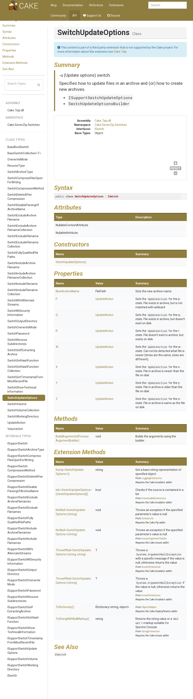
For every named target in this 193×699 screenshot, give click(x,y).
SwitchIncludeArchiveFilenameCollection (21, 275)
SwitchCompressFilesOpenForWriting (25, 180)
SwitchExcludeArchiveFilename (21, 217)
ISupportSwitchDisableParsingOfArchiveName (23, 489)
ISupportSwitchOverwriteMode (23, 582)
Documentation (73, 5)
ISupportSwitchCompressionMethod (21, 468)
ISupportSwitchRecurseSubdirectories (22, 599)
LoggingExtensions (152, 478)
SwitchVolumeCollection (23, 410)
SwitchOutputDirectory (22, 321)
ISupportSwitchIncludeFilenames (22, 541)
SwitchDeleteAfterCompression (19, 196)
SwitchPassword (18, 333)
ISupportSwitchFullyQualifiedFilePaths (20, 520)
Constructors (10, 44)
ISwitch (12, 675)
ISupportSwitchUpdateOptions (22, 650)
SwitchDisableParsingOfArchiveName (23, 207)
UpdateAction (16, 422)
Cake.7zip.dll (15, 110)
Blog (54, 5)
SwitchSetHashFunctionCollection (23, 369)
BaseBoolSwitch (18, 147)
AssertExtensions (151, 567)
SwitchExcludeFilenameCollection (23, 244)
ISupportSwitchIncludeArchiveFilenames (22, 530)
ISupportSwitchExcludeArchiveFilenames (22, 499)
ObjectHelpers (149, 607)
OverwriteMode (17, 159)
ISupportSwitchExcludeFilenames (22, 509)
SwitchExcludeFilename (23, 236)
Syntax (7, 31)
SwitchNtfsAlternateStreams (20, 302)
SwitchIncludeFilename (22, 283)
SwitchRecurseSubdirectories (17, 342)
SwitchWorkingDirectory (23, 416)
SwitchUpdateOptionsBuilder (98, 103)
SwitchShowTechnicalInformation (21, 389)
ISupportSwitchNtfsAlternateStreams (20, 551)
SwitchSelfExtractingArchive (21, 352)
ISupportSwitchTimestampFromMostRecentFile (25, 640)
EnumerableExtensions (154, 498)
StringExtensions (151, 631)
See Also (8, 69)
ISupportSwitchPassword (24, 590)
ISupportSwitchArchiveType (25, 449)
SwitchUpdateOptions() (71, 262)
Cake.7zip (120, 51)
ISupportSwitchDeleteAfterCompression (25, 478)
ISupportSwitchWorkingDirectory (22, 667)
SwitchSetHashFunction (23, 360)
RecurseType (16, 165)
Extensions (116, 5)
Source (113, 15)
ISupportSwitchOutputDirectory (22, 572)
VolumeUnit (15, 429)
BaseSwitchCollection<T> (24, 153)
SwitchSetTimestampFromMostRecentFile (25, 379)
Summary (9, 25)
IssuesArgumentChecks (154, 538)
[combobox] (167, 5)
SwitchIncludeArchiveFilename (21, 265)
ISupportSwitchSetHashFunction (23, 619)
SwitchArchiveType (20, 172)
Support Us (92, 15)
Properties (9, 50)
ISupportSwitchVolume (22, 659)
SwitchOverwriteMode (22, 327)
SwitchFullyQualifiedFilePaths (22, 254)
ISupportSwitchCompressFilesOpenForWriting (24, 458)
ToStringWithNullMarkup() (72, 618)
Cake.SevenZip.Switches (23, 124)
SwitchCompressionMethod (25, 188)
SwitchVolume (17, 404)
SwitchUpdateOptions (22, 397)
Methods (8, 56)
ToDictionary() (65, 607)
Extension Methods (15, 62)
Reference (96, 5)
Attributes (9, 38)
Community (58, 15)
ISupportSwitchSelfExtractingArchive (20, 609)
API (74, 15)
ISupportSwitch (17, 443)
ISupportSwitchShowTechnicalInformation (21, 630)
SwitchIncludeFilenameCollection (22, 292)
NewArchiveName (67, 291)
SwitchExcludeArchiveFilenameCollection (21, 228)
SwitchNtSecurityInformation (18, 313)
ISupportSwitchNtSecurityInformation (24, 561)
